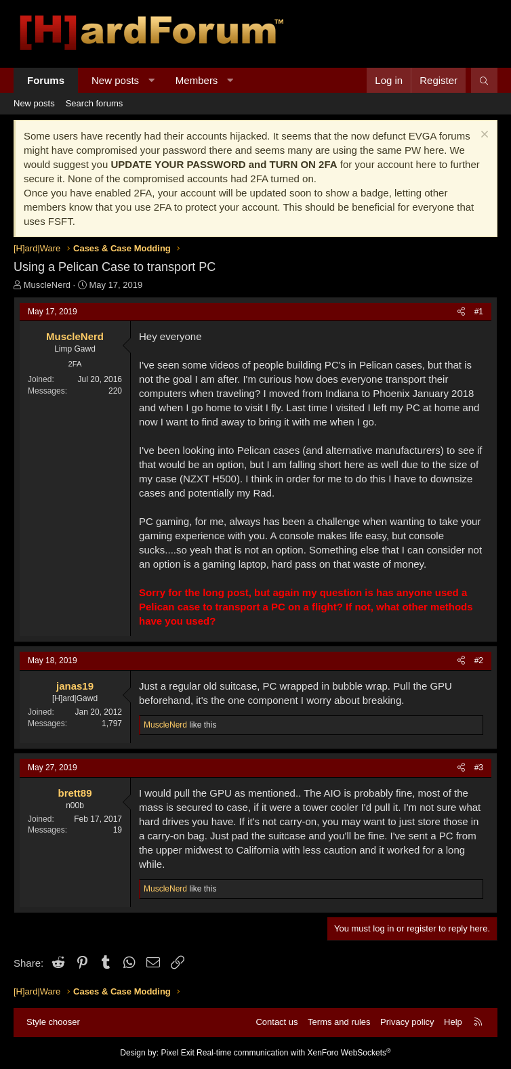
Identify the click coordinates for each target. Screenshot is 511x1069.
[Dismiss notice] (483, 136)
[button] (151, 80)
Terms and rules (339, 1022)
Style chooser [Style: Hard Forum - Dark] (53, 1022)
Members (197, 80)
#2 (478, 660)
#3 (478, 767)
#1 (478, 311)
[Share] (461, 312)
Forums (45, 80)
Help (453, 1022)
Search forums (94, 103)
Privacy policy (407, 1022)
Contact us (277, 1022)
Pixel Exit (177, 1052)
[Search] (484, 80)
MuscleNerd (47, 285)
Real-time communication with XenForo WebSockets (294, 1052)
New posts (115, 80)
